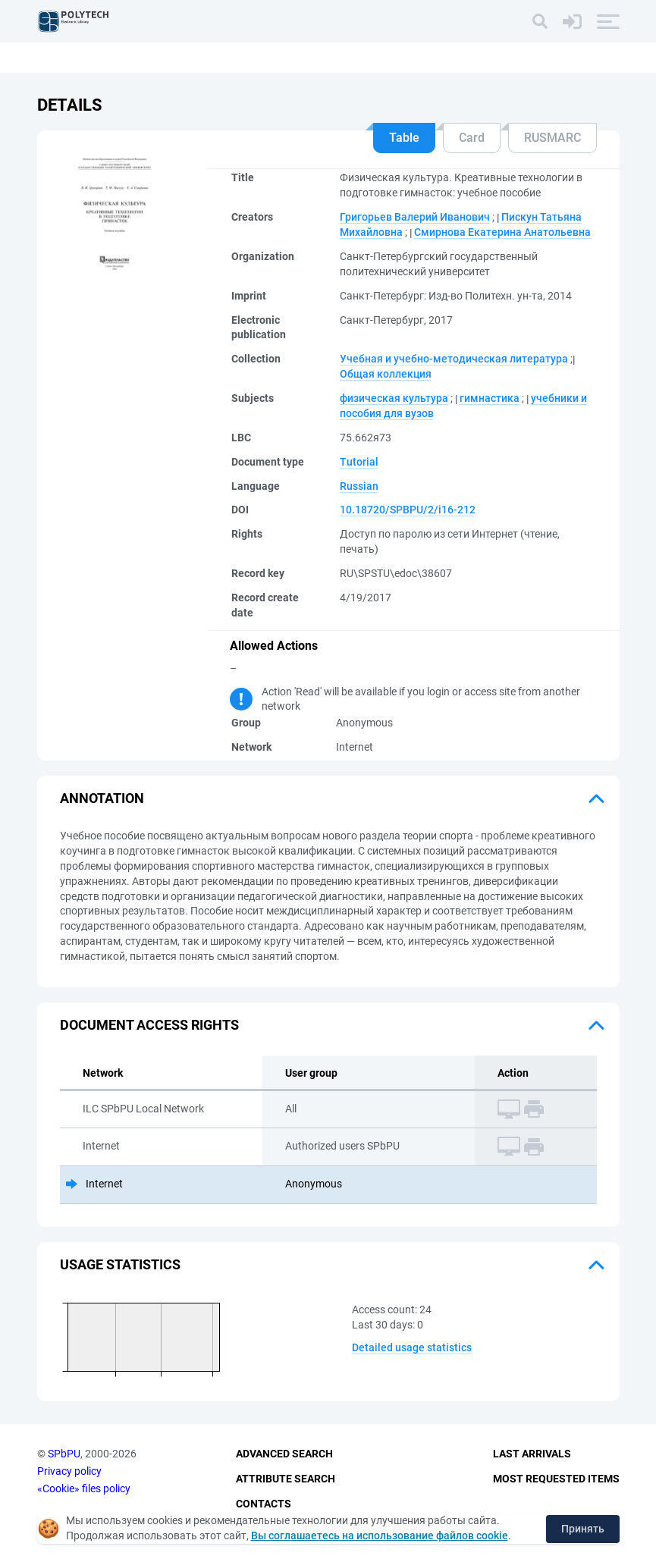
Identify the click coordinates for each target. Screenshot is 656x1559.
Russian (359, 486)
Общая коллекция (386, 374)
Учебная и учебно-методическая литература (454, 359)
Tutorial (359, 462)
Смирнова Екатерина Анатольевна (502, 232)
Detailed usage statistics (412, 1347)
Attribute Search (285, 1479)
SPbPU (64, 1454)
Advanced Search (284, 1454)
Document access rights (149, 1025)
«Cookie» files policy (83, 1488)
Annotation (102, 798)
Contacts (263, 1504)
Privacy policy (69, 1471)
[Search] (540, 21)
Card (472, 137)
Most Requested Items (556, 1479)
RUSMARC (552, 137)
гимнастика (489, 398)
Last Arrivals (532, 1454)
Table (404, 137)
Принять (582, 1529)
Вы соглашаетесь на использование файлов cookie (379, 1535)
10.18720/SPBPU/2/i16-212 (408, 509)
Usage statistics (120, 1264)
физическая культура (394, 398)
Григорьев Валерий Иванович (415, 217)
